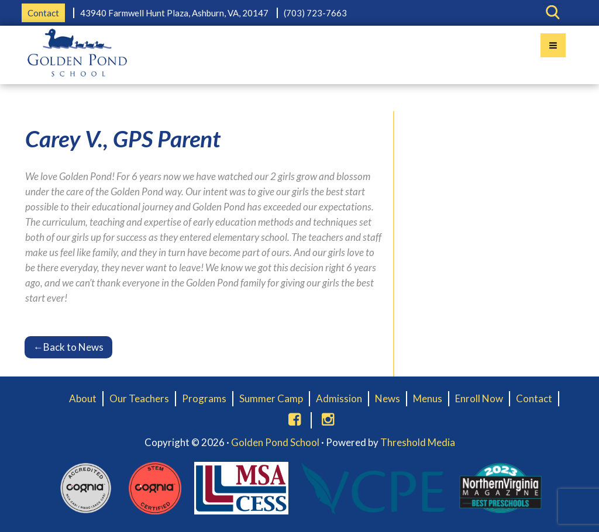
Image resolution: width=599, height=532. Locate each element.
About (83, 398)
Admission (339, 398)
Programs (204, 398)
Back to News (68, 347)
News (387, 398)
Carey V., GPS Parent (123, 138)
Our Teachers (139, 398)
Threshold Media (417, 442)
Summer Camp (271, 398)
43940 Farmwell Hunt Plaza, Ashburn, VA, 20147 (174, 13)
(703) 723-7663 (315, 13)
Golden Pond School (275, 442)
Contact (43, 13)
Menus (427, 398)
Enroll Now (479, 398)
